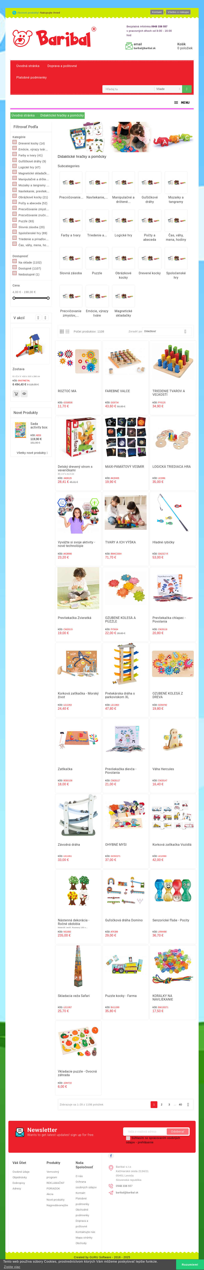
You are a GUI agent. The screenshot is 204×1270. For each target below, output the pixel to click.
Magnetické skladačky (34, 173)
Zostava (19, 369)
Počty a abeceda (33, 203)
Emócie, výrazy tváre (34, 149)
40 (180, 1104)
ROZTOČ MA (67, 391)
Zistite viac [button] (12, 1267)
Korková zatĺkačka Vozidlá (171, 845)
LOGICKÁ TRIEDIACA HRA (171, 467)
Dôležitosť (166, 331)
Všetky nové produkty (33, 452)
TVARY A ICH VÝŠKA (120, 542)
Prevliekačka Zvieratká (74, 618)
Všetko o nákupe (178, 12)
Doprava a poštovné (62, 66)
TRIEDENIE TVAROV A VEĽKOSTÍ (168, 393)
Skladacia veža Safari (74, 996)
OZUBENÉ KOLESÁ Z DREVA (167, 695)
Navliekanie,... (97, 197)
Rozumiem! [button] (190, 1264)
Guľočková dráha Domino (124, 920)
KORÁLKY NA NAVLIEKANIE (162, 997)
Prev (38, 318)
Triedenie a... (97, 235)
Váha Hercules (163, 769)
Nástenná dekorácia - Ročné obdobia (73, 922)
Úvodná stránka (27, 66)
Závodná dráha (69, 845)
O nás (79, 1176)
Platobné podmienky (31, 77)
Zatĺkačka (65, 769)
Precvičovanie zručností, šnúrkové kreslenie (34, 215)
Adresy (17, 1188)
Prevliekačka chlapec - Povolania (169, 619)
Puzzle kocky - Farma (121, 996)
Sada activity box (38, 425)
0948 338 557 (124, 1185)
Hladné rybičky (163, 542)
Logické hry (29, 167)
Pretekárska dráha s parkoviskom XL (120, 695)
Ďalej (188, 1104)
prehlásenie (146, 1142)
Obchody (81, 1243)
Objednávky (20, 1177)
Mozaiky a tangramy (34, 185)
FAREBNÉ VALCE (117, 391)
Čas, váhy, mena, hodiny (34, 245)
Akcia (50, 1194)
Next (45, 318)
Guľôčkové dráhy (32, 161)
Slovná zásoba (32, 227)
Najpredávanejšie (57, 1205)
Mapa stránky (84, 1237)
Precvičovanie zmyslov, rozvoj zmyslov (34, 209)
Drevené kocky (32, 143)
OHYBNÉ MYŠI (116, 845)
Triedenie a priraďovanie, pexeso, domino (34, 239)
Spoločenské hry (33, 233)
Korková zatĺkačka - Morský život (78, 695)
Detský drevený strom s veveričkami (75, 468)
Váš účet (19, 1163)
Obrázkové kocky (33, 197)
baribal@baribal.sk (144, 48)
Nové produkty (56, 1199)
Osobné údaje (21, 1171)
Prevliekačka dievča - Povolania (120, 771)
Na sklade (30, 262)
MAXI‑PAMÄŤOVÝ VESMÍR (124, 467)
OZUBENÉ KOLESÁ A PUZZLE (120, 619)
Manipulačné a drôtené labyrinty (34, 179)
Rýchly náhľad (24, 393)
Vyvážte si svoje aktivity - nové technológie (76, 544)
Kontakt (157, 12)
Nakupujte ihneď (50, 12)
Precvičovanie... (71, 197)
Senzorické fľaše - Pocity (170, 920)
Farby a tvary (31, 155)
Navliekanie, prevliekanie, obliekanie (34, 191)
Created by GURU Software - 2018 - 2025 (102, 1257)
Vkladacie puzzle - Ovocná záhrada (77, 1073)
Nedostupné (29, 274)
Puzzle (26, 221)
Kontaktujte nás (85, 1232)
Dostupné (30, 268)
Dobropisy (19, 1182)
